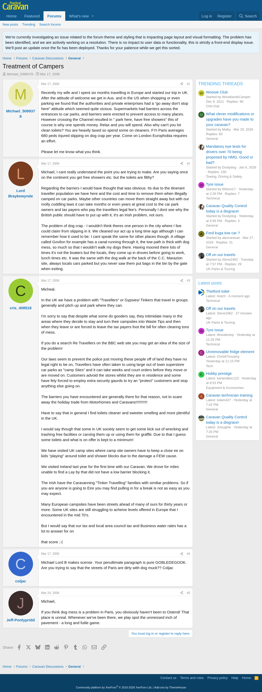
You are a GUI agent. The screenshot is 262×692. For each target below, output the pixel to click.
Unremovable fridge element (230, 351)
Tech (209, 366)
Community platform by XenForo (114, 687)
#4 (188, 554)
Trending (28, 24)
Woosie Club (217, 92)
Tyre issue (214, 184)
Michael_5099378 (20, 74)
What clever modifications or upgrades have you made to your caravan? (230, 119)
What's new (79, 16)
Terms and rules (192, 678)
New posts (10, 24)
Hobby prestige (219, 373)
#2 (188, 163)
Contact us (168, 678)
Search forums (50, 24)
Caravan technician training (229, 395)
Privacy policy (218, 678)
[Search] (247, 16)
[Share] (181, 84)
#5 (188, 593)
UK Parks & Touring (220, 269)
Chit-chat (212, 106)
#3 (188, 280)
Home (11, 16)
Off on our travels (220, 254)
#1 (188, 84)
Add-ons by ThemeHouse (170, 687)
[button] (92, 16)
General (212, 139)
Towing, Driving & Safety (224, 176)
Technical (213, 198)
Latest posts (210, 283)
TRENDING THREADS (220, 83)
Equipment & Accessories (225, 388)
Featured (32, 16)
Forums (54, 16)
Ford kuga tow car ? (223, 233)
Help (235, 678)
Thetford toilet (218, 291)
